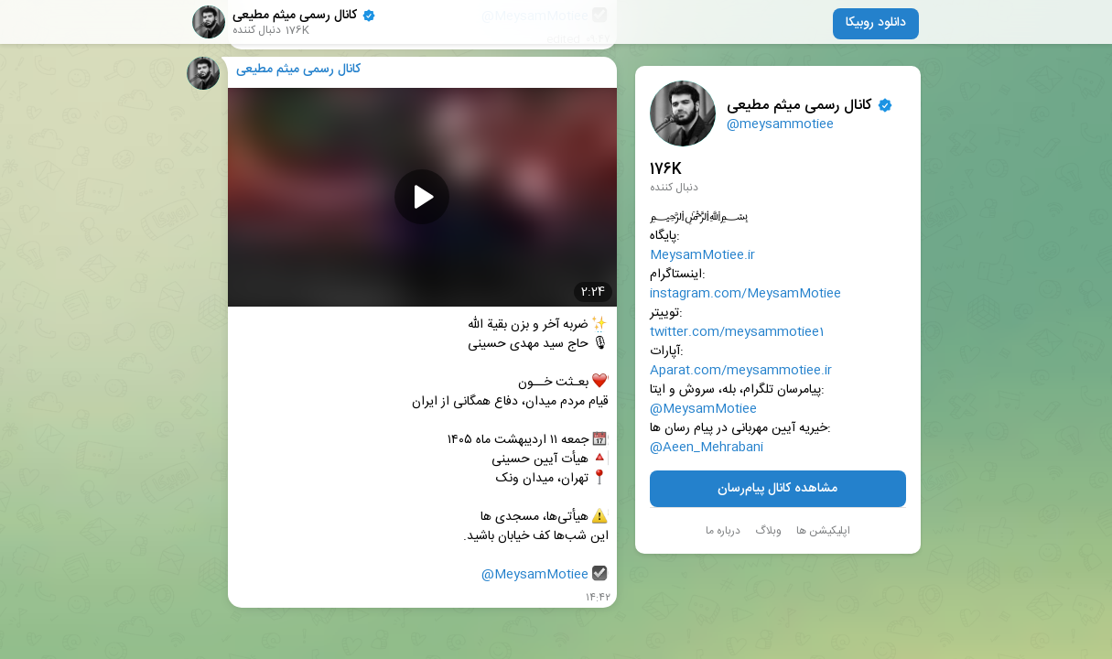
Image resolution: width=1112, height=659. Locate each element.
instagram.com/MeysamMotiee (745, 294)
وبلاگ (768, 531)
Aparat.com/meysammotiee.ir (741, 371)
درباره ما (723, 531)
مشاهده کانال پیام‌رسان (777, 489)
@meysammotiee (780, 124)
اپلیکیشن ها (823, 531)
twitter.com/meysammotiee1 (737, 332)
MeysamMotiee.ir (702, 255)
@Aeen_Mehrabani (706, 448)
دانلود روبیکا (876, 23)
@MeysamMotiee (703, 409)
